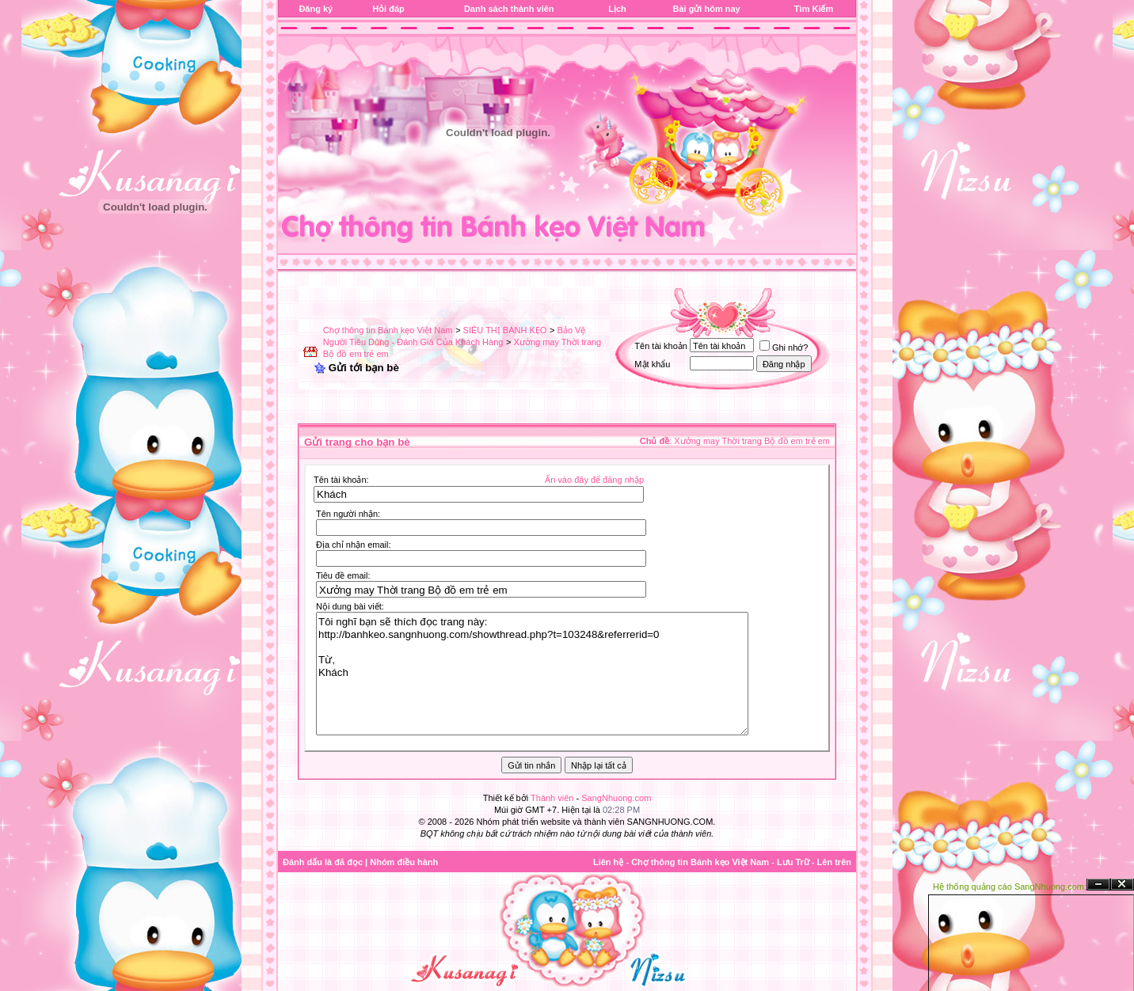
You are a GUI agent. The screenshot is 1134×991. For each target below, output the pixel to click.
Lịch (617, 8)
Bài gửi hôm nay (706, 8)
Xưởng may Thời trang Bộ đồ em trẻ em (752, 441)
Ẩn (1098, 884)
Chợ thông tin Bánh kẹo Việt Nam (388, 330)
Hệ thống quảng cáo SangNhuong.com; (1009, 886)
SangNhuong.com (616, 798)
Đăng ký (316, 8)
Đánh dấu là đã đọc (323, 862)
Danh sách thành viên (509, 8)
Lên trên (834, 862)
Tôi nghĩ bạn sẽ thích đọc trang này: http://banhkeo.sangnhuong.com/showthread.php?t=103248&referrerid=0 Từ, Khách (532, 673)
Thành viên (552, 798)
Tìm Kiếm (813, 8)
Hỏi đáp (388, 8)
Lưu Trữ (793, 862)
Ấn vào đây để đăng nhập (594, 479)
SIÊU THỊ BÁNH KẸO (505, 330)
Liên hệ (608, 862)
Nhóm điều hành (404, 862)
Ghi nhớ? (784, 347)
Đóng (1122, 884)
